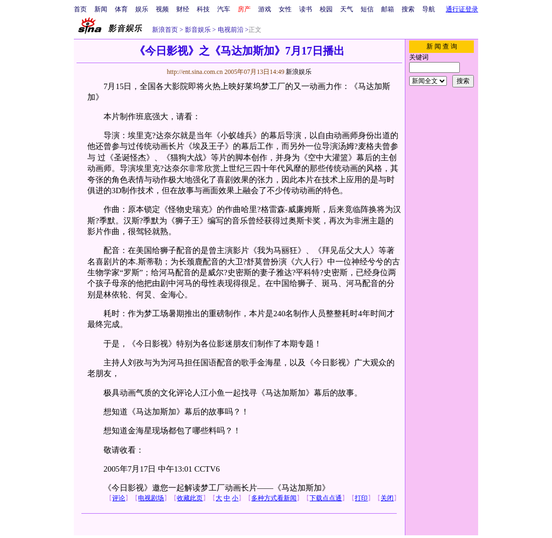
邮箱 (387, 9)
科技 (203, 9)
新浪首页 (165, 29)
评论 (118, 498)
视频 (162, 9)
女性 (285, 9)
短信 (367, 9)
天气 (346, 9)
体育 (121, 9)
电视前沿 (230, 29)
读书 (305, 9)
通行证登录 (462, 9)
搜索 (408, 9)
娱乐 (141, 9)
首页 (80, 9)
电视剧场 (151, 498)
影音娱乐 (198, 29)
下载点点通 (325, 498)
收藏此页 (190, 498)
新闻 (100, 9)
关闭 (387, 498)
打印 (361, 498)
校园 (326, 9)
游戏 (264, 9)
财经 (182, 9)
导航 (428, 9)
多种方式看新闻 (273, 498)
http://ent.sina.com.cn (195, 72)
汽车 (223, 9)
